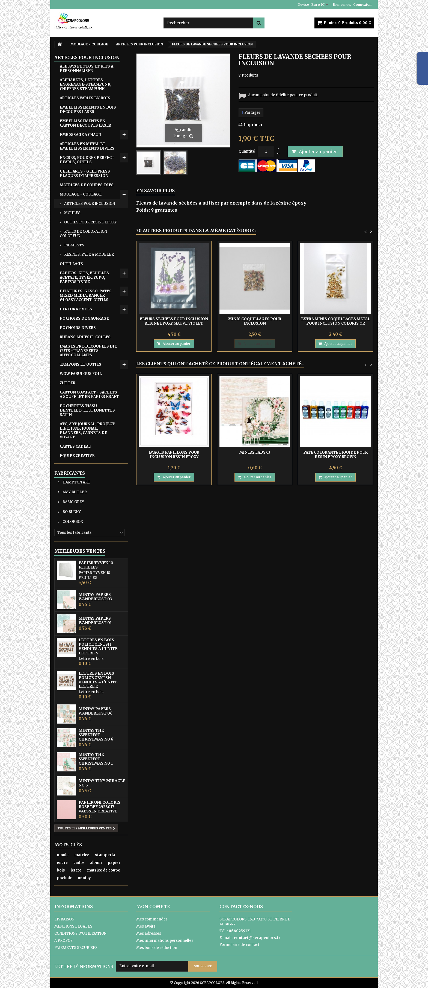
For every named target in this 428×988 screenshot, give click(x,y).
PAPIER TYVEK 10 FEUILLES (96, 565)
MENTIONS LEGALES (73, 926)
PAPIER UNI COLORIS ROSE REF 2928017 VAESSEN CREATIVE (99, 807)
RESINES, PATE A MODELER (88, 254)
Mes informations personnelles (164, 940)
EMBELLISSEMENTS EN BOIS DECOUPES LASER (88, 109)
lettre (76, 870)
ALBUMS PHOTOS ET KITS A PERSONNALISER (86, 68)
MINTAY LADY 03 (254, 452)
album (96, 862)
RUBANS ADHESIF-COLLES (85, 337)
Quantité (247, 151)
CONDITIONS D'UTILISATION (80, 933)
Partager (251, 112)
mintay (84, 878)
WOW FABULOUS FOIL (81, 373)
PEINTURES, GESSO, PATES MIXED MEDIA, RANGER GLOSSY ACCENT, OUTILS (86, 295)
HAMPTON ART (76, 482)
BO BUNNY (71, 511)
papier (114, 862)
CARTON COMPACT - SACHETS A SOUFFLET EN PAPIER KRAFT (89, 394)
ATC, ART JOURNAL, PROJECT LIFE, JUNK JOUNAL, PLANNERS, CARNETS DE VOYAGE (87, 430)
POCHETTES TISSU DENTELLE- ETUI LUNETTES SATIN (87, 410)
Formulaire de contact (239, 944)
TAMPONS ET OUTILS (80, 364)
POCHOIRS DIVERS (78, 327)
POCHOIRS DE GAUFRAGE (84, 318)
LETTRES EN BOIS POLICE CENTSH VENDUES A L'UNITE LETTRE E (98, 680)
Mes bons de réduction (156, 947)
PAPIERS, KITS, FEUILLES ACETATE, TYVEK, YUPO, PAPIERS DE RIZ (84, 277)
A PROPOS (63, 940)
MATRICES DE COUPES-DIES (87, 185)
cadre (78, 862)
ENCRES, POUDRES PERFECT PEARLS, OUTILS (87, 159)
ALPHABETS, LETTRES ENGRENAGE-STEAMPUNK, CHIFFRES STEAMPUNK (85, 84)
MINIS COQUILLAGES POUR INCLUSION (254, 321)
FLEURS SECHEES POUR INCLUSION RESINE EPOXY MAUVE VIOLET (174, 321)
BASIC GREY (73, 502)
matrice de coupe (103, 870)
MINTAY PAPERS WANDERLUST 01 (95, 620)
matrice (81, 855)
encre (62, 862)
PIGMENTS (73, 245)
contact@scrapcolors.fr (257, 937)
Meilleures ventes (79, 551)
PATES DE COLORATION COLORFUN (83, 233)
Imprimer (253, 125)
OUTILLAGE (71, 263)
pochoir (64, 878)
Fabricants (69, 473)
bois (61, 870)
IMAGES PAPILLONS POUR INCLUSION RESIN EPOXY (173, 454)
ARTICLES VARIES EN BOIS (85, 98)
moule (63, 855)
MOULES (71, 213)
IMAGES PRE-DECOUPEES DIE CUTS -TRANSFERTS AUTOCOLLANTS (88, 350)
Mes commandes (152, 919)
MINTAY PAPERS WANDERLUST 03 (95, 596)
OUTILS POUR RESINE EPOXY (90, 222)
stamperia (105, 855)
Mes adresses (148, 933)
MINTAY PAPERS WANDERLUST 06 (95, 711)
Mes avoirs (146, 926)
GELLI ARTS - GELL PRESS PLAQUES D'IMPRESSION (85, 173)
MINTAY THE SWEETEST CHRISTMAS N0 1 (96, 759)
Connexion (362, 4)
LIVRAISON (64, 919)
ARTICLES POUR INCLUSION (89, 203)
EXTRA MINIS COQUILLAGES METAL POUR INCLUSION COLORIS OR (335, 321)
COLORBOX (72, 521)
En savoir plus (155, 190)
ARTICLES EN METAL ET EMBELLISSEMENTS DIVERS (87, 146)
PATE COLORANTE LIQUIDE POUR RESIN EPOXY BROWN (335, 454)
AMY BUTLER (74, 492)
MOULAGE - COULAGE (81, 194)
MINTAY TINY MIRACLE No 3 (102, 783)
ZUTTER (67, 383)
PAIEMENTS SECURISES (75, 947)
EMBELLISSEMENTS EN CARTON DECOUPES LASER (85, 123)
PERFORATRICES (76, 309)
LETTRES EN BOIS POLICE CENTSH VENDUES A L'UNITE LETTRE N (98, 646)
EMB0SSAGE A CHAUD (80, 134)
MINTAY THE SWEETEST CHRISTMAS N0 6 (96, 735)
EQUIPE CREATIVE (77, 455)
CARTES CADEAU (75, 446)
